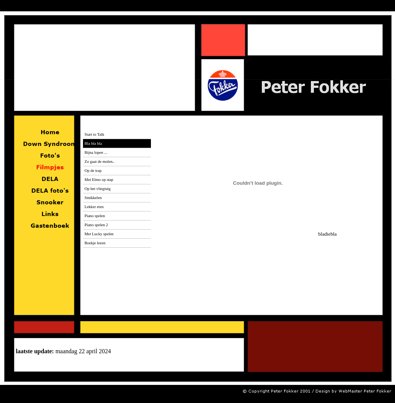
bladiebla (267, 234)
